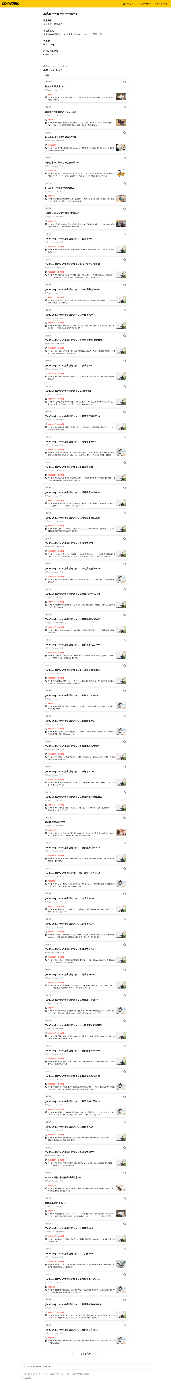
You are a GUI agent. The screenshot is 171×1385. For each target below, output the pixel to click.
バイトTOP (26, 1366)
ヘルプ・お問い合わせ (29, 1374)
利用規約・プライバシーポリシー (60, 1374)
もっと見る (85, 1353)
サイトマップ (42, 1374)
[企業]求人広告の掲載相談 (81, 1374)
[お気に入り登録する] (125, 82)
